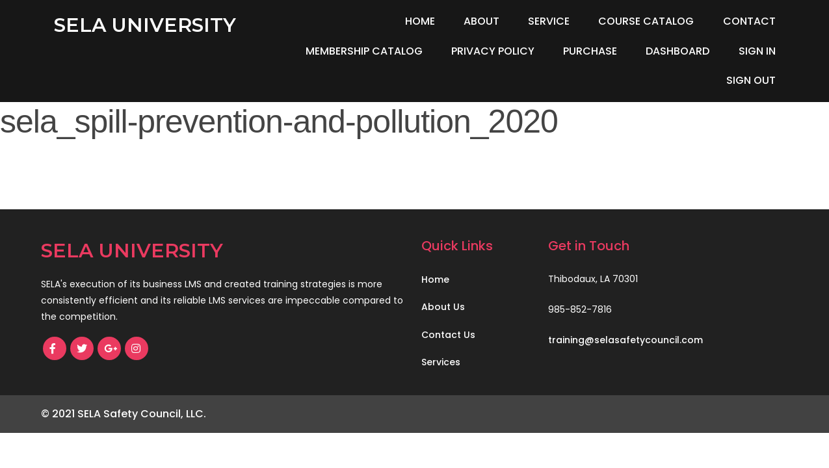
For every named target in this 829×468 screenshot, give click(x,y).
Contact (749, 21)
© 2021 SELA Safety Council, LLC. (123, 413)
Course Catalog (646, 21)
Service (549, 21)
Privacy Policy (492, 51)
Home (420, 21)
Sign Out (751, 80)
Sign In (757, 51)
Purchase (590, 51)
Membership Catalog (364, 51)
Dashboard (677, 51)
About (481, 21)
